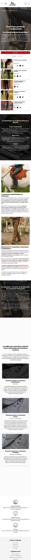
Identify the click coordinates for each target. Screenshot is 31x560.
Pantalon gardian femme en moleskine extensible (19, 87)
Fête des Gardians (23, 281)
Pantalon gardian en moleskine (20, 60)
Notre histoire (15, 557)
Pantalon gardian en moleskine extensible (20, 74)
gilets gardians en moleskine (15, 40)
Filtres (15, 52)
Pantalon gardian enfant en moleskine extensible (19, 114)
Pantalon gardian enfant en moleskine (19, 101)
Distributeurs (15, 558)
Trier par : (14, 56)
